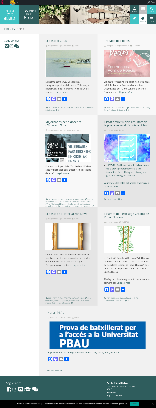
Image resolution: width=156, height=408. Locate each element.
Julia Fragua (50, 110)
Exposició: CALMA (57, 41)
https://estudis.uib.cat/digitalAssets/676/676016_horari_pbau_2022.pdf (83, 352)
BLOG (60, 107)
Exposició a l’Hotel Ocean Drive (66, 214)
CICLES (109, 199)
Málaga (68, 206)
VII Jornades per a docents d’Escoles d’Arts (63, 123)
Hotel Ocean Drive (87, 107)
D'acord (134, 404)
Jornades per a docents (54, 206)
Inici (6, 29)
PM (13, 29)
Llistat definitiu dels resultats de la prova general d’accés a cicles (125, 123)
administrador (112, 130)
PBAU (57, 370)
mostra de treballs (52, 303)
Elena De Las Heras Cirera (60, 317)
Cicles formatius (64, 202)
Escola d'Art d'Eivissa (9, 14)
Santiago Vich (77, 206)
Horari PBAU (56, 313)
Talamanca (65, 303)
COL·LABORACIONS (71, 199)
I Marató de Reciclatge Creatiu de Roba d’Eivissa (126, 215)
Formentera (140, 107)
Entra (153, 2)
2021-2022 (52, 107)
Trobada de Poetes (117, 41)
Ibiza (87, 300)
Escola (132, 107)
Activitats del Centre (124, 298)
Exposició (75, 107)
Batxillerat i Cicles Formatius (29, 14)
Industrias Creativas (82, 204)
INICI (65, 107)
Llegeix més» (62, 92)
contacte (118, 395)
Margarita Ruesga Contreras (59, 46)
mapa (109, 395)
